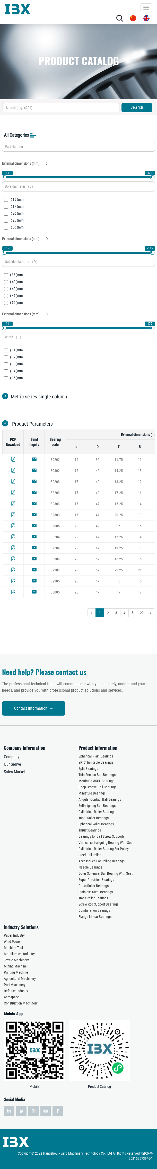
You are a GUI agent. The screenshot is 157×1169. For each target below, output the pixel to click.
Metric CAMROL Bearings (96, 781)
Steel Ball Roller (89, 855)
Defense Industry (16, 991)
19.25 (119, 548)
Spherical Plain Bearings (95, 756)
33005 (55, 592)
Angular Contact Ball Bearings (99, 799)
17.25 (119, 493)
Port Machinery (14, 985)
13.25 (119, 482)
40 (97, 482)
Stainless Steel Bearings (95, 892)
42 (97, 471)
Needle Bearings (90, 867)
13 (140, 471)
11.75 (119, 460)
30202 (55, 460)
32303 (55, 515)
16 (140, 493)
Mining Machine (15, 966)
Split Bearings (88, 768)
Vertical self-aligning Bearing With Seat (106, 843)
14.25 (119, 471)
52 (97, 559)
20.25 (119, 515)
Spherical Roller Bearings (96, 824)
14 (140, 504)
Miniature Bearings (92, 793)
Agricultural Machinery (20, 978)
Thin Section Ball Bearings (97, 775)
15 (76, 460)
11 (140, 460)
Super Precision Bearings (96, 880)
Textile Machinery (16, 960)
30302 (55, 471)
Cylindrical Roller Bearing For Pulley (103, 849)
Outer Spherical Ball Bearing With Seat (105, 873)
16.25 (119, 559)
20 (76, 526)
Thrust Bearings (89, 830)
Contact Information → (34, 708)
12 (140, 482)
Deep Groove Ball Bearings (97, 787)
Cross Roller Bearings (93, 886)
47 (97, 504)
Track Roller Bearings (93, 898)
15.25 (119, 504)
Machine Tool (13, 948)
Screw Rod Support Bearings (98, 904)
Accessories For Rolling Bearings (101, 861)
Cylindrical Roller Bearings (96, 812)
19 (140, 515)
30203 (55, 482)
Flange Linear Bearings (94, 917)
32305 (55, 581)
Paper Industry (14, 935)
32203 (55, 493)
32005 (55, 526)
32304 (55, 570)
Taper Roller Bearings (93, 818)
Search (136, 107)
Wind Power (12, 941)
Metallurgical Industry (19, 954)
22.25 (119, 570)
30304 (55, 559)
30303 (55, 504)
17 (76, 482)
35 (97, 460)
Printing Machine (16, 972)
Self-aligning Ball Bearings (97, 805)
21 (140, 570)
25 (76, 581)
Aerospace (11, 997)
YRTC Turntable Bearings (95, 762)
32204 (55, 548)
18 (140, 548)
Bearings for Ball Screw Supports (101, 836)
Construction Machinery (21, 1003)
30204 (55, 537)
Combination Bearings (94, 910)
